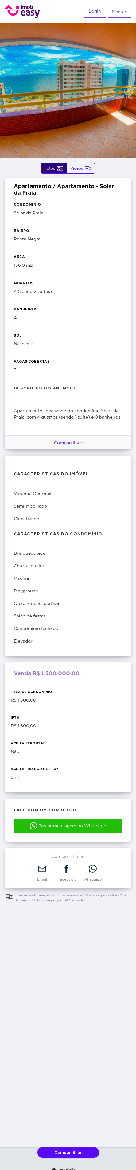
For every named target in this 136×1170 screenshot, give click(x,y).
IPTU (15, 717)
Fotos (54, 168)
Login (95, 11)
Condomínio (27, 204)
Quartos (23, 283)
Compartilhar (68, 442)
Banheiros (25, 309)
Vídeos (81, 168)
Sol (18, 335)
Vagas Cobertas (31, 361)
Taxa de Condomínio (31, 692)
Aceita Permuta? (28, 743)
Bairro (21, 231)
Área (19, 257)
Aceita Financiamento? (34, 769)
